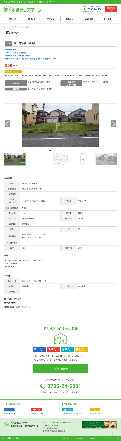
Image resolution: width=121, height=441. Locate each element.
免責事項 (92, 438)
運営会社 (65, 438)
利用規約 (79, 438)
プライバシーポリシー (111, 438)
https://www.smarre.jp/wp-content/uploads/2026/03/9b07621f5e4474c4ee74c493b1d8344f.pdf (65, 75)
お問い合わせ (60, 368)
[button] (50, 150)
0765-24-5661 (52, 428)
